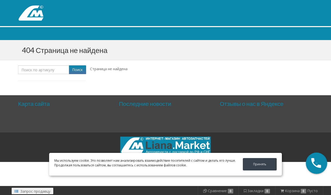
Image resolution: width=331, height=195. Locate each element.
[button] (316, 163)
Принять (259, 164)
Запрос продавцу (32, 191)
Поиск (77, 69)
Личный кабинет (281, 4)
